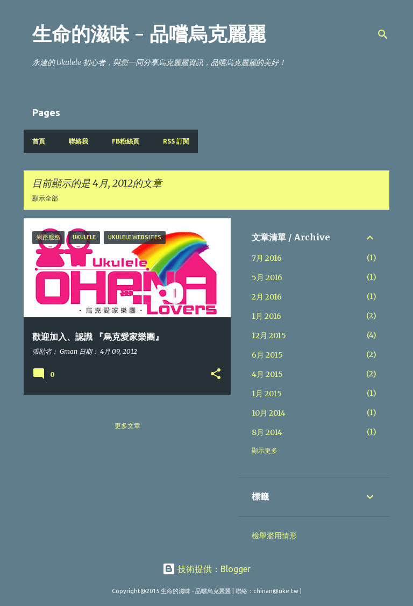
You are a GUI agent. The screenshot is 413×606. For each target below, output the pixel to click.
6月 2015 (267, 355)
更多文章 (127, 425)
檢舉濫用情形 (274, 535)
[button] (215, 374)
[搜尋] (382, 34)
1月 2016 (266, 316)
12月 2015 (269, 335)
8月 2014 (267, 432)
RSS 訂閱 (176, 141)
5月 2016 (267, 277)
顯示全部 (45, 198)
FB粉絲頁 (125, 141)
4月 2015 (267, 374)
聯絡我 (78, 141)
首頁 (38, 141)
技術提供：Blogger (206, 569)
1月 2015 (267, 393)
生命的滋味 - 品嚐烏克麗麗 (149, 34)
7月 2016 (267, 258)
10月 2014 (269, 413)
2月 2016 (267, 297)
